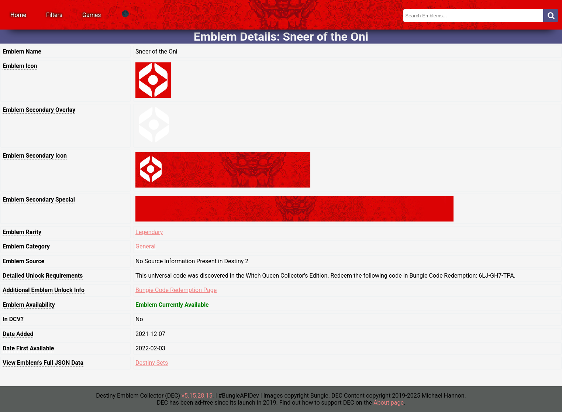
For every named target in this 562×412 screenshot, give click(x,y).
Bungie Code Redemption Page (176, 289)
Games (91, 14)
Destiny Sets (151, 362)
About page (388, 402)
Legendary (149, 232)
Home (18, 14)
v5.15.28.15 (197, 395)
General (145, 246)
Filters (54, 14)
